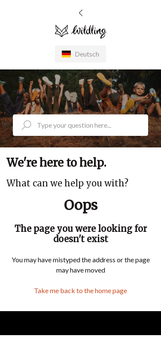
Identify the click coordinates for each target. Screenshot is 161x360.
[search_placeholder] (80, 125)
